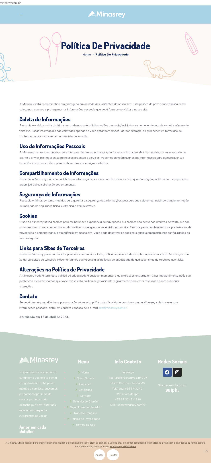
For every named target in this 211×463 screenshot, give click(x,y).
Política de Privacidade (123, 446)
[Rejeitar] (206, 450)
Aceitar (99, 455)
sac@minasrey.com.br (112, 308)
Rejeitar (113, 455)
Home (87, 54)
